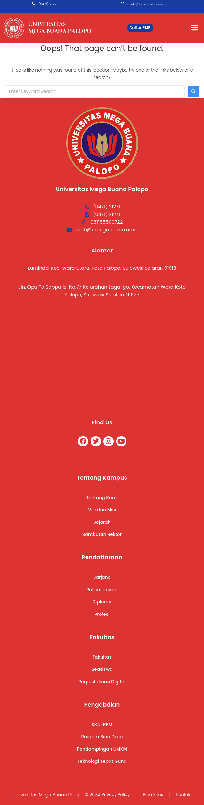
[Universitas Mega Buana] (102, 358)
